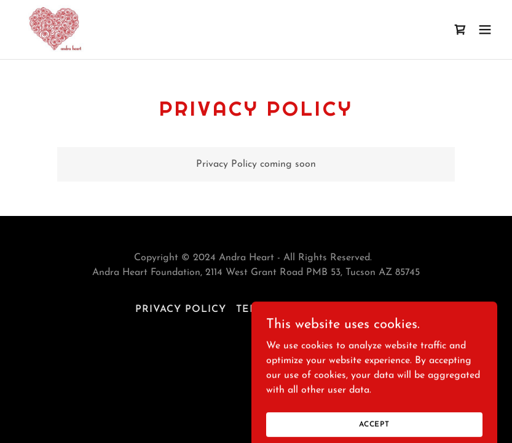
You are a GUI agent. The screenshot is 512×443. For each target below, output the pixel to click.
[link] (54, 29)
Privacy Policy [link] (180, 309)
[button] (485, 29)
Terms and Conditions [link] (306, 309)
